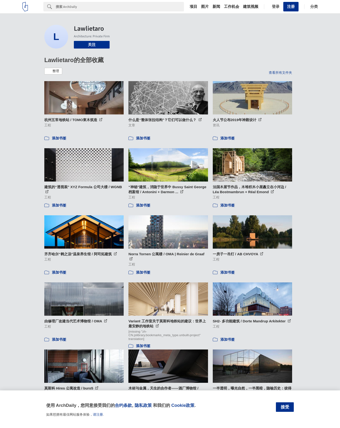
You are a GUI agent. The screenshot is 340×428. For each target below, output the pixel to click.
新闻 (216, 7)
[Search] (120, 6)
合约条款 (123, 405)
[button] (53, 71)
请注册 (98, 414)
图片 (205, 7)
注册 (291, 7)
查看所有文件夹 (280, 72)
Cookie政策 (182, 405)
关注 (92, 45)
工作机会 (231, 7)
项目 (193, 7)
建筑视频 (250, 7)
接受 (285, 407)
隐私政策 (143, 405)
